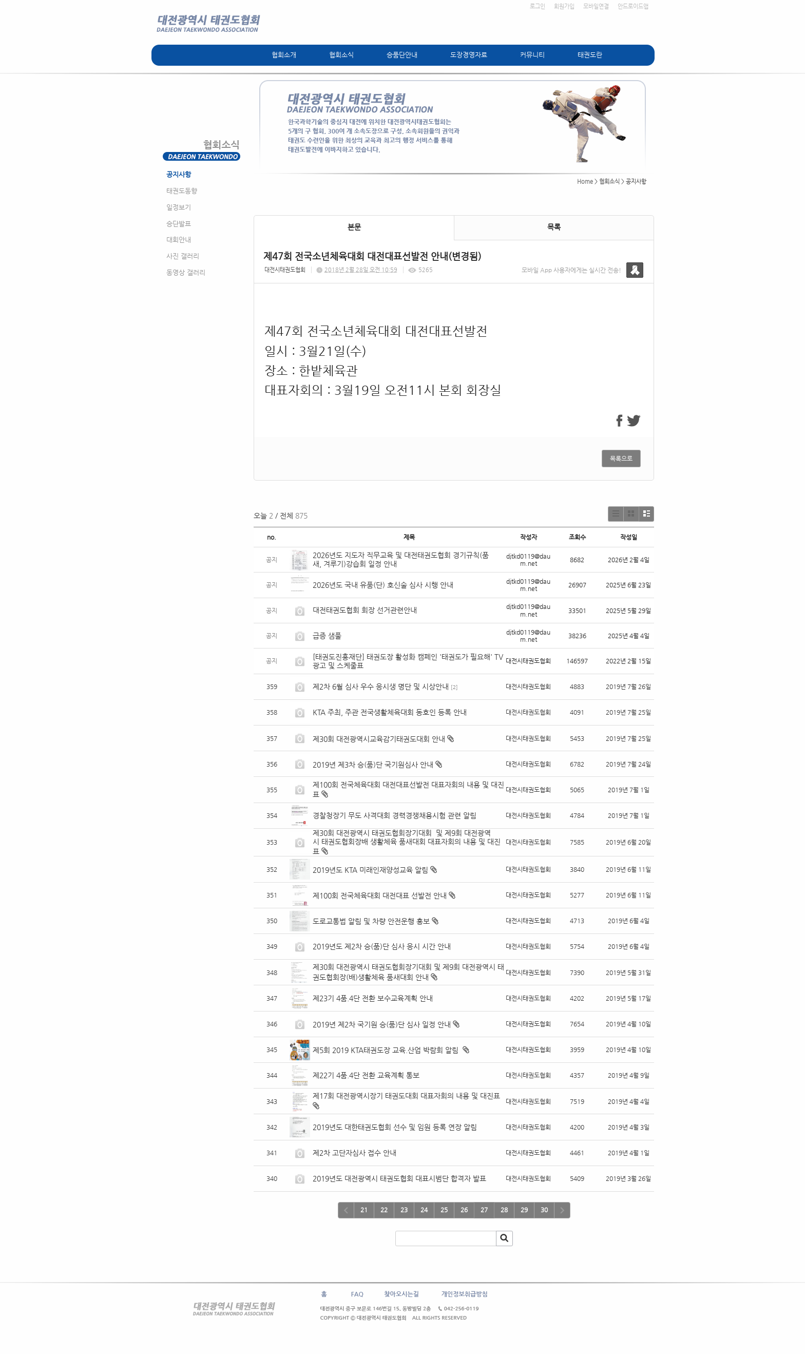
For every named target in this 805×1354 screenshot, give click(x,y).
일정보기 (178, 207)
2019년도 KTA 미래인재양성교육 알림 (370, 870)
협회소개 (284, 55)
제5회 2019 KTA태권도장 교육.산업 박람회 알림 (387, 1050)
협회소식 (341, 55)
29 (524, 1209)
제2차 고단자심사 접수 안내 (354, 1153)
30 (544, 1209)
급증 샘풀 (328, 636)
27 (484, 1209)
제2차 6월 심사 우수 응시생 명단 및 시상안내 (381, 686)
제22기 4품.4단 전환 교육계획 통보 (366, 1075)
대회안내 (178, 239)
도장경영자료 (468, 55)
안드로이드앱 (633, 6)
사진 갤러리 (182, 256)
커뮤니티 (532, 55)
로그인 (537, 6)
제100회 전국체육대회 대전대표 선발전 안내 (380, 895)
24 (424, 1209)
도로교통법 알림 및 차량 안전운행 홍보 (371, 921)
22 (384, 1209)
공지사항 (178, 174)
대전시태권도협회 (284, 269)
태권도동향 (181, 191)
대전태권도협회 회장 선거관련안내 (365, 610)
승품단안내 (402, 55)
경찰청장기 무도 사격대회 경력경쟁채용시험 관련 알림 (394, 815)
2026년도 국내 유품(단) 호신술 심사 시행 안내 (383, 585)
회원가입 (564, 6)
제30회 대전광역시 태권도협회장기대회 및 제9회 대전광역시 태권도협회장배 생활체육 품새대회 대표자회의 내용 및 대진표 (407, 842)
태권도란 (590, 55)
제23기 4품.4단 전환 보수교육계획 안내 (373, 998)
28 (504, 1209)
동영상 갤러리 (185, 272)
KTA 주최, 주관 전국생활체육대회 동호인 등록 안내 (390, 712)
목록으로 (621, 458)
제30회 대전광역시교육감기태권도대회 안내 (379, 739)
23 (404, 1209)
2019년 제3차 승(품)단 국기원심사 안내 (373, 764)
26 (464, 1209)
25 (444, 1209)
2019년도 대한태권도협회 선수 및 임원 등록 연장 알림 (395, 1127)
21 (364, 1209)
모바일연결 (596, 6)
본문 (354, 227)
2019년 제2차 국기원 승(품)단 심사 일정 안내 (382, 1024)
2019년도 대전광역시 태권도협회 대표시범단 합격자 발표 (399, 1178)
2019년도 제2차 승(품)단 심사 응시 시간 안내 (382, 946)
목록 (554, 227)
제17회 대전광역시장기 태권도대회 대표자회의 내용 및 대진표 (406, 1096)
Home (585, 181)
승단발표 (178, 223)
